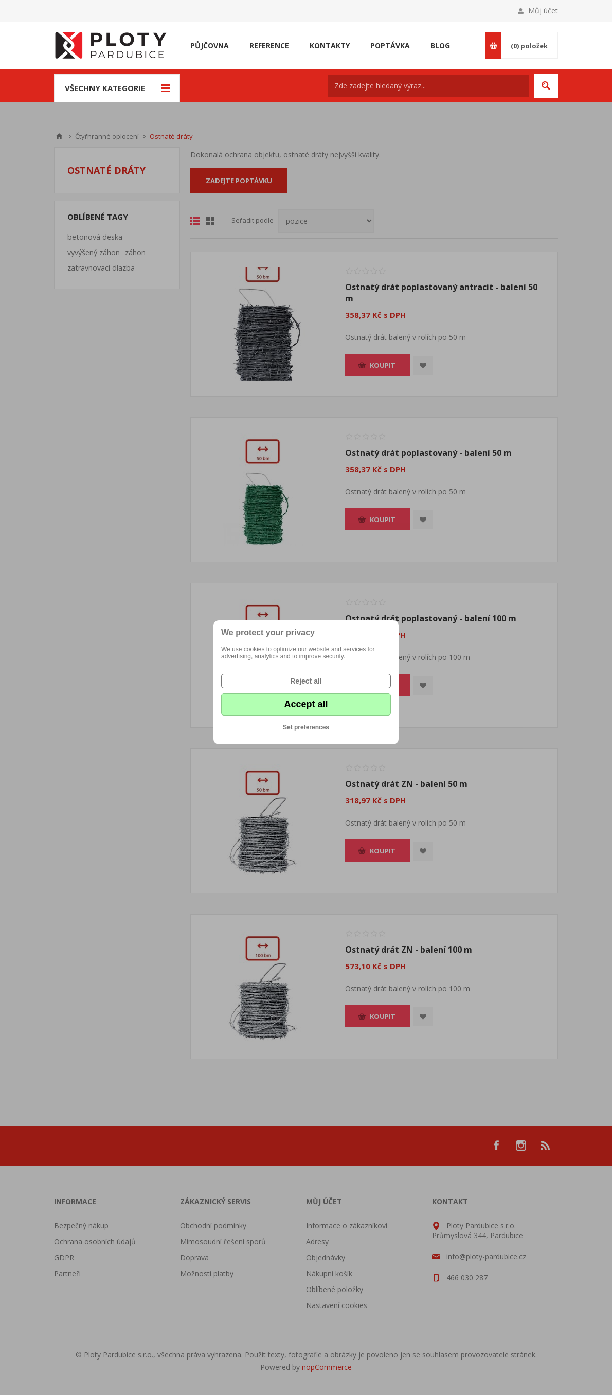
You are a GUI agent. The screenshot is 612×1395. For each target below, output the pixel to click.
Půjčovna (209, 45)
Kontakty (330, 45)
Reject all (305, 681)
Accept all (306, 704)
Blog (440, 45)
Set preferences (306, 727)
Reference (269, 45)
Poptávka (390, 45)
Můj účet (543, 10)
